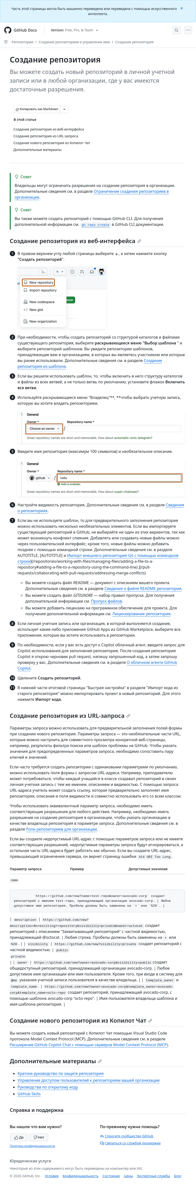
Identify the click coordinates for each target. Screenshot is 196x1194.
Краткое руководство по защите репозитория (61, 1073)
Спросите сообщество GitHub (126, 1136)
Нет (38, 1137)
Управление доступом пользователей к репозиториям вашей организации (89, 1080)
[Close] (182, 8)
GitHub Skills (29, 1094)
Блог (177, 1176)
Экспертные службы (153, 1176)
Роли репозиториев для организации (61, 829)
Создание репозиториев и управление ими (74, 42)
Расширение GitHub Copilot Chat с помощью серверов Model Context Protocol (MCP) (89, 1044)
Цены (128, 1176)
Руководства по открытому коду (48, 1087)
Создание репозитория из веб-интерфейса (75, 241)
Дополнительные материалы (56, 1061)
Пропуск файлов (106, 601)
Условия (52, 1176)
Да (19, 1137)
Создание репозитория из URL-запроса (70, 715)
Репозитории (22, 42)
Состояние (111, 1176)
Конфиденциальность (81, 1176)
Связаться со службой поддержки (130, 1143)
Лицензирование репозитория (141, 613)
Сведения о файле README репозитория (142, 588)
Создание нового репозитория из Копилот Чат (81, 1020)
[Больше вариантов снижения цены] (64, 109)
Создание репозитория (134, 42)
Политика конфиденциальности (32, 1146)
